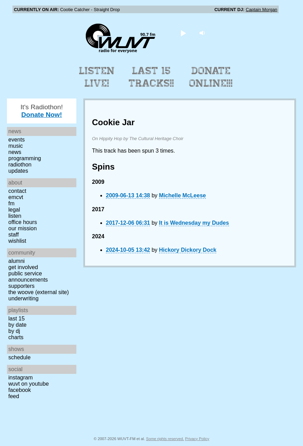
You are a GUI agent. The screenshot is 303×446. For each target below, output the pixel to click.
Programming (24, 158)
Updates (18, 171)
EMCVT (15, 197)
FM (11, 203)
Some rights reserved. (165, 439)
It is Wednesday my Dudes (194, 223)
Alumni (16, 261)
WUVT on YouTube (28, 384)
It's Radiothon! (41, 110)
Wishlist (17, 241)
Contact (17, 191)
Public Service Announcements (28, 277)
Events (16, 140)
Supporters (21, 286)
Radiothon (20, 165)
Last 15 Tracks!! (151, 77)
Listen (14, 216)
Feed (13, 396)
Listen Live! (97, 77)
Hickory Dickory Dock (187, 250)
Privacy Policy (197, 439)
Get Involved (23, 267)
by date (17, 325)
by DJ (14, 331)
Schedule (19, 357)
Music (15, 146)
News (14, 152)
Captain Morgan (261, 9)
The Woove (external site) (38, 292)
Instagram (20, 377)
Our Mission (22, 228)
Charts (16, 337)
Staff (13, 235)
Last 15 (16, 318)
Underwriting (23, 298)
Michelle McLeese (182, 195)
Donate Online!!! (211, 77)
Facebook (19, 390)
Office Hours (22, 222)
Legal (14, 210)
